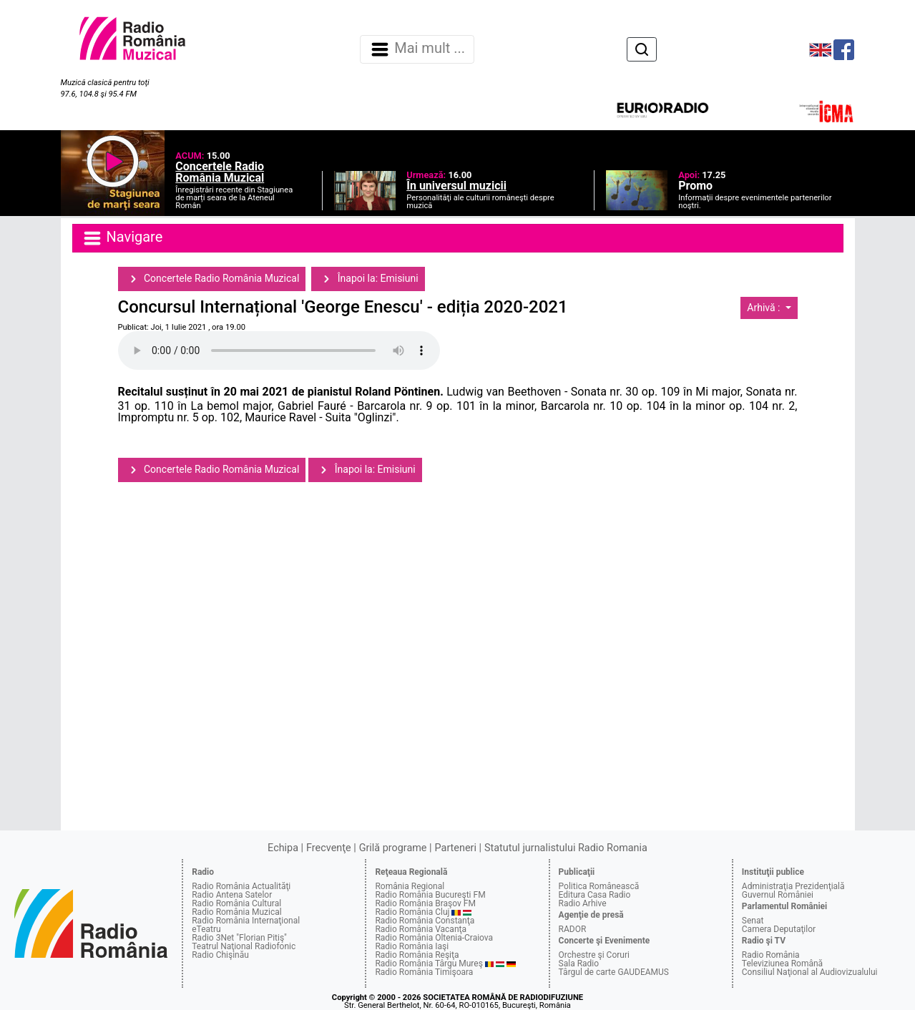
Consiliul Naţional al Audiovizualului (810, 972)
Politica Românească (599, 886)
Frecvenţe (328, 848)
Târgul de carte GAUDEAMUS (614, 972)
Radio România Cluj (412, 912)
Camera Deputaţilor (779, 929)
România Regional (409, 886)
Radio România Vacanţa (420, 929)
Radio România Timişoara (424, 972)
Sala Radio (579, 963)
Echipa (283, 848)
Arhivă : (765, 307)
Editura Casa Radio (595, 895)
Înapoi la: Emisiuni (368, 279)
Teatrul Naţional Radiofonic (243, 946)
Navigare (122, 238)
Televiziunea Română (782, 963)
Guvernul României (777, 895)
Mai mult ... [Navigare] (417, 49)
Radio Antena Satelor (232, 895)
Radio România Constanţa (424, 921)
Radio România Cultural (236, 903)
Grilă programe (393, 848)
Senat (753, 921)
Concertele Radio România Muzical (212, 279)
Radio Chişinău (220, 955)
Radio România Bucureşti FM (430, 895)
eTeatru (206, 929)
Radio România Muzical (236, 912)
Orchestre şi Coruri (594, 955)
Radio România (771, 955)
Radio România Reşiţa (417, 955)
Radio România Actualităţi (241, 886)
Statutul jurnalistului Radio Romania (565, 848)
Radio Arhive (583, 903)
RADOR (573, 929)
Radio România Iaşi (412, 946)
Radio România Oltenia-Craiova (434, 938)
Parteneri (455, 848)
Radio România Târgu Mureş (428, 963)
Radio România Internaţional (246, 921)
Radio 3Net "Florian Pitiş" (239, 938)
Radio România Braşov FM (425, 903)
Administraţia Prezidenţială (793, 886)
